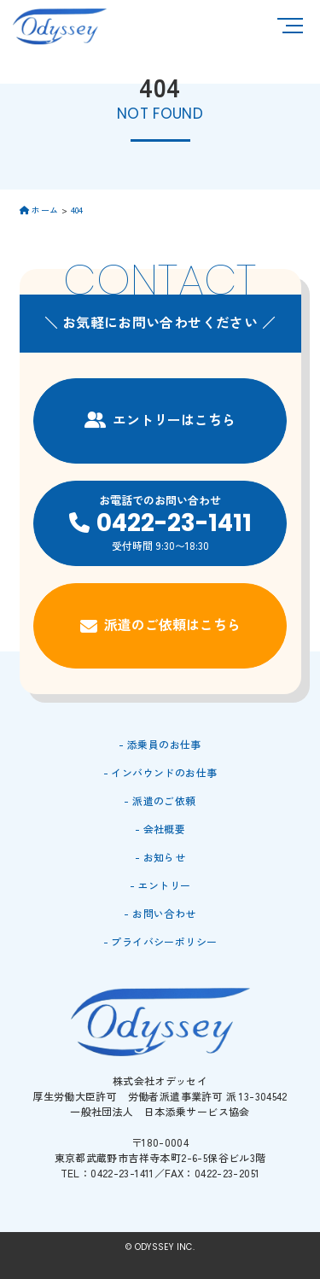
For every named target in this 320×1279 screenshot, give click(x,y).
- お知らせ (160, 857)
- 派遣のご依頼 (159, 800)
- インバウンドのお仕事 (160, 772)
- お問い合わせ (159, 913)
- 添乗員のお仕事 (160, 744)
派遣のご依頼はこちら (160, 624)
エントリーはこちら (160, 419)
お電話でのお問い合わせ (160, 522)
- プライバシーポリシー (160, 941)
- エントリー (160, 885)
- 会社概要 (160, 828)
